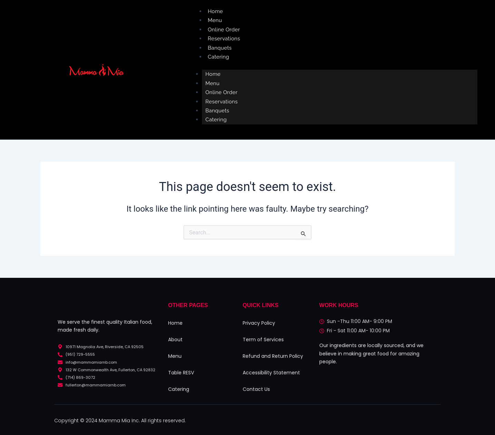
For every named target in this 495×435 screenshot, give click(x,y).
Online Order (224, 30)
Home (215, 11)
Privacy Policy (259, 323)
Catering (218, 57)
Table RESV (181, 372)
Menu (215, 20)
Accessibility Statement (271, 372)
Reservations (224, 39)
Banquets (220, 48)
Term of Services (263, 339)
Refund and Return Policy (273, 356)
